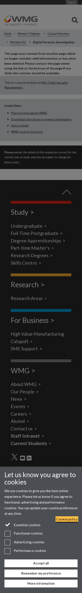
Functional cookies (23, 533)
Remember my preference (41, 573)
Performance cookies (25, 551)
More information (41, 583)
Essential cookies (22, 524)
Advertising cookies (24, 542)
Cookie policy (67, 519)
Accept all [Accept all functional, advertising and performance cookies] (41, 563)
